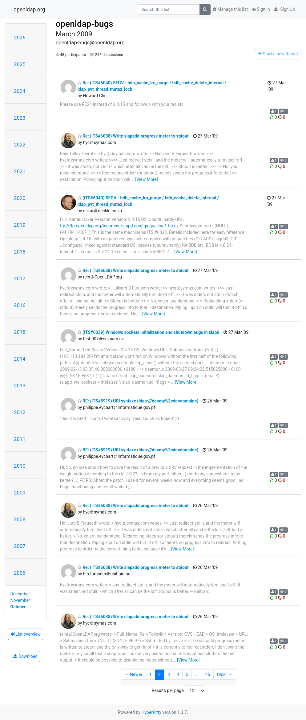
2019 (20, 225)
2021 (20, 171)
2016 (20, 305)
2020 (20, 198)
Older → (224, 674)
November (20, 600)
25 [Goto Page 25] (207, 674)
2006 (20, 573)
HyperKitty (151, 712)
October (18, 606)
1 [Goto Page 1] (150, 674)
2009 (20, 493)
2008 (20, 519)
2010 (20, 466)
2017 (20, 278)
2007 (20, 546)
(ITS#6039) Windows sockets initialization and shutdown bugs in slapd (148, 332)
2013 (20, 385)
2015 (20, 332)
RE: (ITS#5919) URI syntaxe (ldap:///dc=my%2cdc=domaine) (138, 400)
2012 (20, 412)
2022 (20, 145)
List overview (25, 634)
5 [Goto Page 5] (187, 674)
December (20, 593)
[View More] (146, 179)
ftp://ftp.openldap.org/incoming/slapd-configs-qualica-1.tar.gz (119, 225)
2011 (20, 439)
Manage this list (230, 9)
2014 (20, 359)
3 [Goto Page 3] (168, 674)
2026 (20, 37)
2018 (20, 252)
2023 (20, 118)
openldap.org (29, 9)
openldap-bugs (84, 24)
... (197, 674)
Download (25, 656)
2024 (20, 91)
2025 (20, 64)
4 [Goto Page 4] (178, 674)
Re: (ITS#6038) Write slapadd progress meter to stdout (133, 136)
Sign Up (284, 9)
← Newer (134, 674)
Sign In (261, 9)
